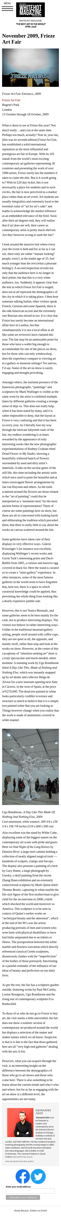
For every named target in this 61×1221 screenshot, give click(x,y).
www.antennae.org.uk (22, 1157)
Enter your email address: (18, 1187)
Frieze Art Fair (11, 100)
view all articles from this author (19, 1161)
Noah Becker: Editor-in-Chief (30, 1210)
